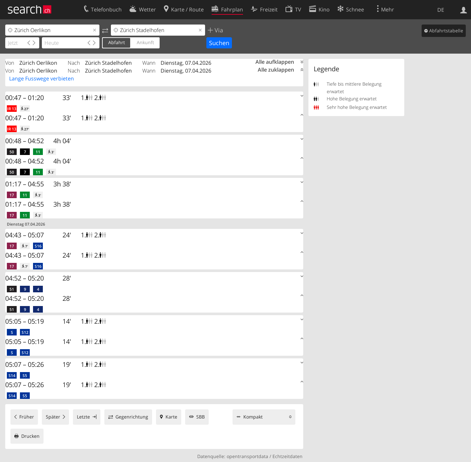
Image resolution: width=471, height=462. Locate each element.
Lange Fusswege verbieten (41, 78)
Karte (171, 417)
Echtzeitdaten (287, 456)
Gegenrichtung (131, 417)
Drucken (30, 436)
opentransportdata (247, 456)
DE (440, 9)
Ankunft (145, 42)
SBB (200, 417)
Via (218, 30)
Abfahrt (116, 42)
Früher (26, 417)
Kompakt (253, 417)
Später (53, 417)
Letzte (83, 417)
